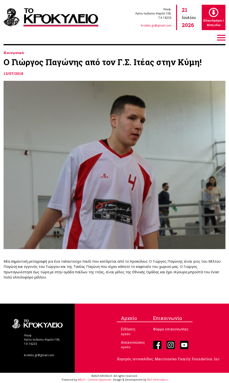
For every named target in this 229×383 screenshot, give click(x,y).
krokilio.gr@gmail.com (156, 25)
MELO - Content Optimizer (95, 379)
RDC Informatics (157, 379)
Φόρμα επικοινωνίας (170, 329)
